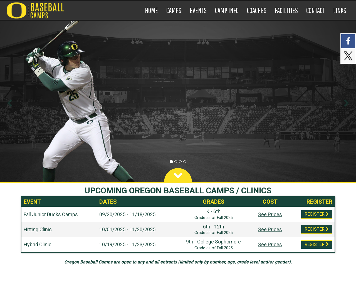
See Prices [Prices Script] (270, 214)
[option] (178, 101)
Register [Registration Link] (317, 214)
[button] (9, 101)
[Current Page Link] (151, 10)
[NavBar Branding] (37, 10)
